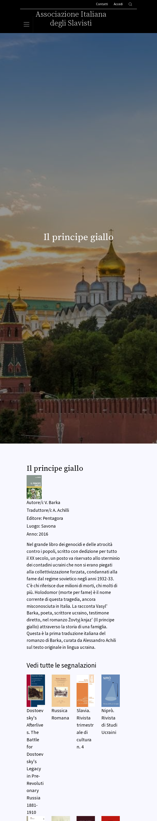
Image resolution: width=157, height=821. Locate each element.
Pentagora (53, 518)
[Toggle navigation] (26, 24)
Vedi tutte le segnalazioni (61, 665)
